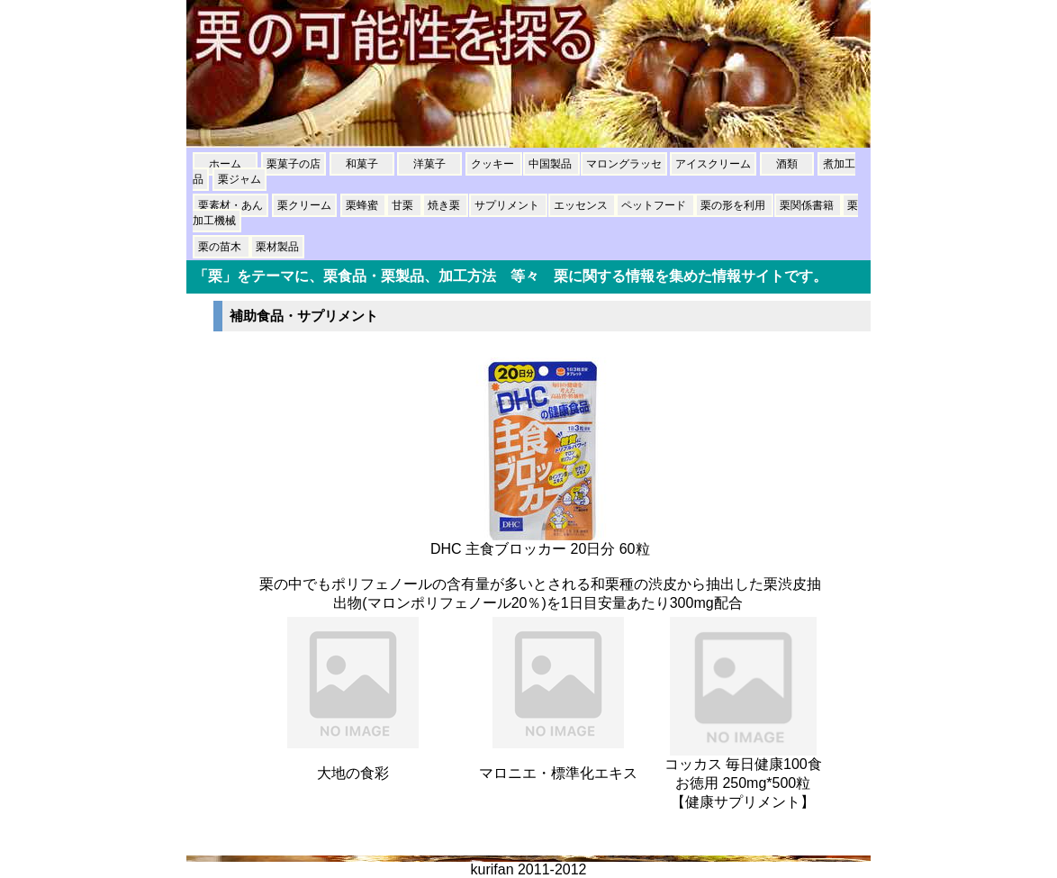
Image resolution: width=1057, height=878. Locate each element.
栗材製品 (277, 246)
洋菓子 (429, 164)
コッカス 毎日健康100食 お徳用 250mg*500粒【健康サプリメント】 (743, 783)
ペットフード (655, 205)
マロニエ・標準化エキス (558, 773)
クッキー (494, 164)
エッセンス (582, 205)
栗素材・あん (230, 205)
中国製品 (551, 164)
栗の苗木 (221, 246)
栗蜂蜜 (363, 205)
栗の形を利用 (734, 205)
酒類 (787, 164)
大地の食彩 (353, 773)
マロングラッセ (624, 164)
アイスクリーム (713, 164)
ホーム (225, 164)
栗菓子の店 (294, 164)
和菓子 (362, 164)
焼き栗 (445, 205)
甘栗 (404, 205)
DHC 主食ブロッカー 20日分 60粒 (540, 549)
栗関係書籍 (808, 205)
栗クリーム (304, 205)
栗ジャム (239, 179)
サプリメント (508, 205)
